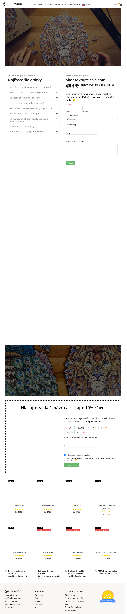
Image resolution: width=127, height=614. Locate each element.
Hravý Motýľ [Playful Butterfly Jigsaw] (48, 552)
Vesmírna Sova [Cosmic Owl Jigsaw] (48, 505)
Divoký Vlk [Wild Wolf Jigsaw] (77, 505)
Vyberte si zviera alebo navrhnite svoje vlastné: (80, 437)
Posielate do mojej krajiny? (22, 126)
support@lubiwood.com (88, 84)
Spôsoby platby (71, 610)
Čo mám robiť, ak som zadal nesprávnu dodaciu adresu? (29, 119)
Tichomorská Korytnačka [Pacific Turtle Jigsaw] (106, 552)
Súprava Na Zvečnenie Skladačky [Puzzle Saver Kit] (106, 507)
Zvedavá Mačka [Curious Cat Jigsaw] (19, 552)
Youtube (38, 604)
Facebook (39, 595)
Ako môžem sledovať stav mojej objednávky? (31, 108)
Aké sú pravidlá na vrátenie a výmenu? (28, 92)
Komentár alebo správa (75, 141)
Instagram (39, 601)
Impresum (9, 607)
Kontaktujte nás (11, 601)
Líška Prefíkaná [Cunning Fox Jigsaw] (77, 552)
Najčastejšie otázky (12, 604)
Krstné (68, 111)
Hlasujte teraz (71, 465)
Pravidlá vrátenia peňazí (74, 598)
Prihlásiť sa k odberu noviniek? (78, 455)
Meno (68, 105)
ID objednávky (71, 125)
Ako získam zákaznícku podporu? (26, 113)
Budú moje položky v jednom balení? (27, 131)
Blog (37, 607)
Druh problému (72, 115)
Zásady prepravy (71, 595)
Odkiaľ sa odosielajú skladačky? (25, 97)
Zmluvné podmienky (73, 607)
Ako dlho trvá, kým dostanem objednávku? (30, 87)
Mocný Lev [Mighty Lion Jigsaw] (19, 505)
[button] (117, 4)
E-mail (69, 133)
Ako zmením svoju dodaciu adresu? (27, 103)
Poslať (70, 163)
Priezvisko (85, 111)
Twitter (38, 598)
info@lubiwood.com (13, 598)
